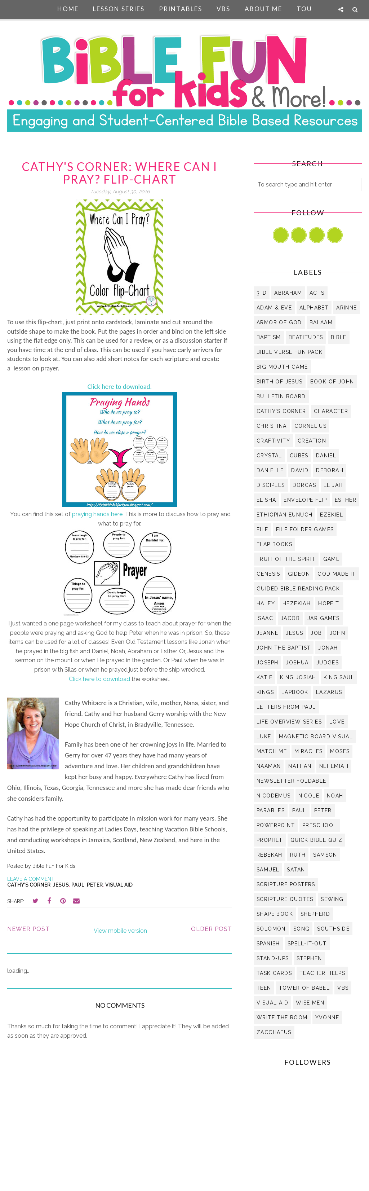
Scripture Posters (286, 884)
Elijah (333, 485)
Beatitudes (306, 337)
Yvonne (327, 1017)
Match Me (272, 751)
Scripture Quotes (285, 899)
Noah (335, 796)
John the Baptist (284, 648)
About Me (263, 9)
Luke (264, 736)
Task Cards (274, 973)
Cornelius (310, 426)
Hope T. (329, 603)
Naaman (269, 766)
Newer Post (28, 929)
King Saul (339, 677)
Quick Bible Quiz (316, 840)
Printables (180, 9)
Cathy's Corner (28, 885)
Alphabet (314, 308)
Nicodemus (274, 796)
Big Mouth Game (282, 367)
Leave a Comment (30, 879)
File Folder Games (305, 529)
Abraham (288, 293)
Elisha (266, 500)
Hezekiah (297, 603)
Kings (265, 692)
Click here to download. (120, 386)
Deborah (329, 470)
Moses (340, 751)
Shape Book (275, 914)
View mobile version (120, 930)
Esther (345, 500)
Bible (339, 337)
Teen (264, 988)
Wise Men (310, 1003)
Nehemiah (333, 766)
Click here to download (99, 679)
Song (301, 929)
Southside (333, 929)
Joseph (267, 662)
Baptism (269, 337)
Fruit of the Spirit (286, 559)
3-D (262, 293)
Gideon (299, 574)
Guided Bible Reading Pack (298, 589)
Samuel (268, 870)
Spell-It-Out (307, 943)
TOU (304, 9)
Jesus (61, 885)
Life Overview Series (289, 722)
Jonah (328, 648)
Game (331, 559)
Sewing (332, 899)
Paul (77, 885)
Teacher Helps (322, 973)
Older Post (211, 929)
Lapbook (294, 692)
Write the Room (282, 1017)
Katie (264, 677)
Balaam (321, 322)
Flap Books (274, 544)
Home (68, 9)
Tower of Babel (304, 988)
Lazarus (329, 692)
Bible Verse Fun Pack (290, 352)
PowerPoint (276, 825)
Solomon (271, 929)
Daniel (326, 455)
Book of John (332, 381)
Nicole (308, 796)
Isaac (265, 618)
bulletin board (281, 396)
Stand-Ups (273, 958)
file (262, 529)
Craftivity (273, 441)
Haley (266, 603)
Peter (95, 885)
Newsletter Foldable (291, 781)
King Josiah (298, 677)
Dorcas (304, 485)
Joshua (297, 662)
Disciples (271, 485)
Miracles (308, 751)
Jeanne (267, 633)
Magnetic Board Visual (316, 736)
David (299, 470)
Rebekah (270, 855)
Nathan (299, 766)
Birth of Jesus (280, 381)
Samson (325, 855)
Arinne (346, 308)
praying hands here (97, 514)
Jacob (290, 618)
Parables (271, 810)
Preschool (319, 825)
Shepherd (315, 914)
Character (331, 411)
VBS (223, 9)
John (338, 633)
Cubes (299, 455)
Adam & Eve (274, 308)
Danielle (270, 470)
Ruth (298, 855)
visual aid (119, 885)
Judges (327, 662)
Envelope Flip (305, 500)
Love (337, 722)
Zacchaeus (274, 1032)
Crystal (269, 455)
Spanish (268, 943)
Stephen (309, 958)
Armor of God (279, 322)
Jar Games (323, 618)
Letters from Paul (286, 707)
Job (316, 633)
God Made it (336, 574)
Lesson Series (119, 9)
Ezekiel (331, 515)
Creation (312, 441)
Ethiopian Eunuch (284, 515)
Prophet (270, 840)
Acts (317, 293)
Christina (272, 426)
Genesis (268, 574)
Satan (296, 870)
